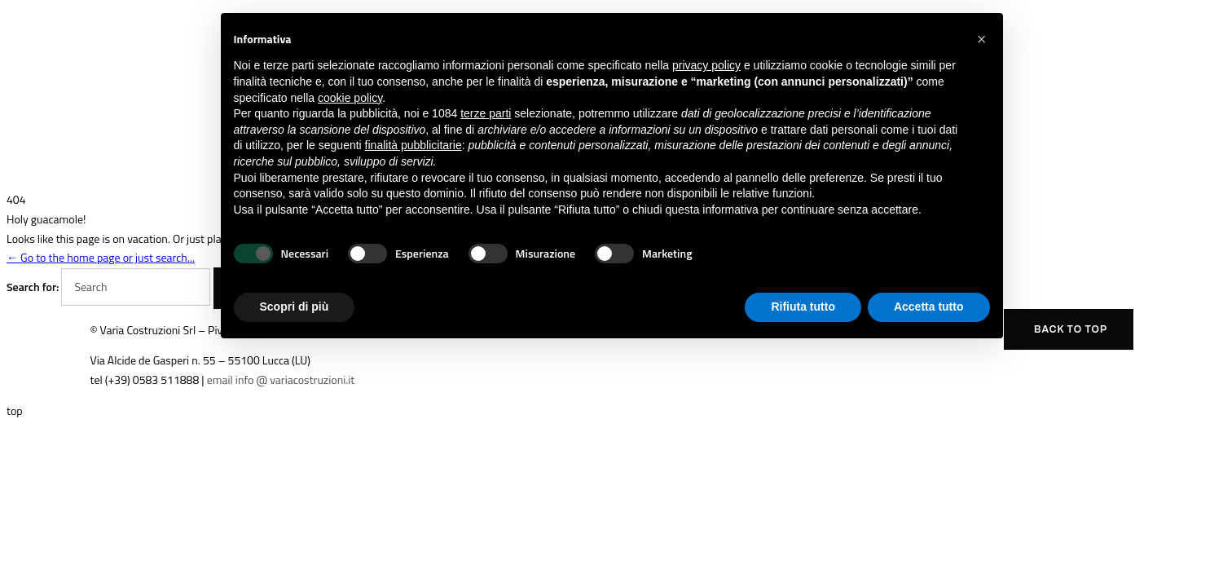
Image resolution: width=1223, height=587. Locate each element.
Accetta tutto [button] (929, 306)
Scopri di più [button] (294, 306)
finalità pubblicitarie (413, 145)
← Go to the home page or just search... (101, 257)
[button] (982, 39)
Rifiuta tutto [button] (803, 306)
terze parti (485, 113)
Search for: (33, 286)
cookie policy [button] (350, 97)
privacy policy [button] (706, 65)
